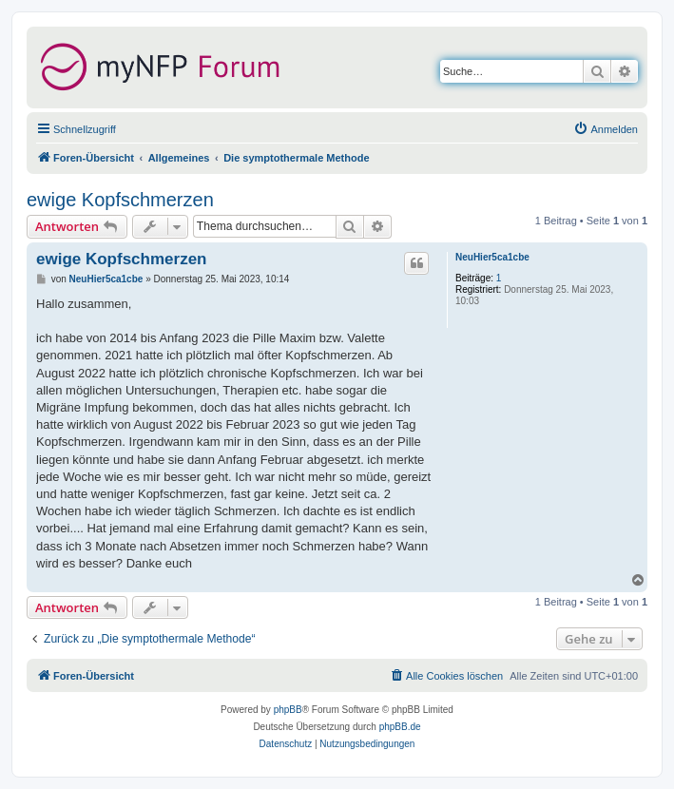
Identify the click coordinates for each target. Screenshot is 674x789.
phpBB (288, 709)
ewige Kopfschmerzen (120, 199)
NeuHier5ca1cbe (492, 257)
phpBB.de (400, 727)
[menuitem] (605, 129)
